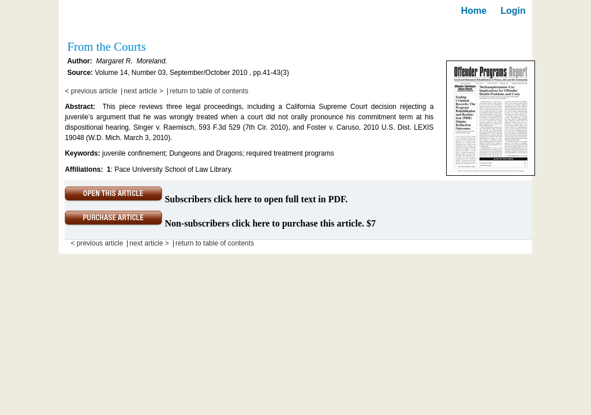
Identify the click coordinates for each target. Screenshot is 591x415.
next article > (143, 91)
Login (513, 11)
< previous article (91, 91)
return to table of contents (209, 91)
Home (474, 11)
